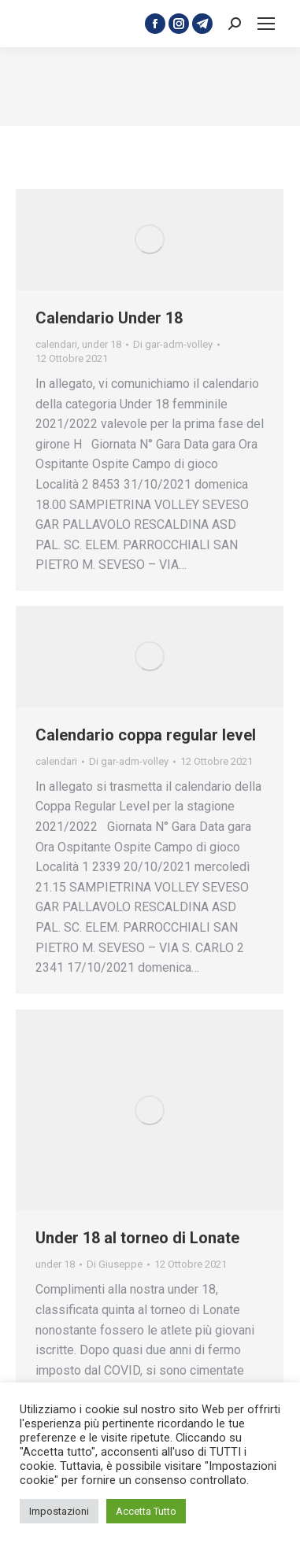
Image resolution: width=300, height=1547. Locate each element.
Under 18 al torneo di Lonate (137, 1237)
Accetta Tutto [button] (146, 1511)
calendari (56, 344)
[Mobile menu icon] (266, 23)
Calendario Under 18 (109, 317)
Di (173, 344)
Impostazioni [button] (59, 1511)
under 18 (101, 344)
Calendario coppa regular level (145, 735)
